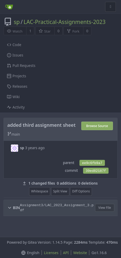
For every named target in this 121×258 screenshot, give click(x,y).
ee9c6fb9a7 (92, 163)
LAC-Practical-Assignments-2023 (65, 21)
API (66, 252)
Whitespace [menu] (39, 191)
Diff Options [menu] (81, 191)
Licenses (51, 252)
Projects (16, 75)
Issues (15, 55)
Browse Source (97, 126)
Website (80, 252)
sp (17, 21)
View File (104, 207)
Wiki (13, 96)
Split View (60, 191)
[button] (9, 207)
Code (14, 44)
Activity (16, 107)
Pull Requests (21, 65)
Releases (17, 86)
